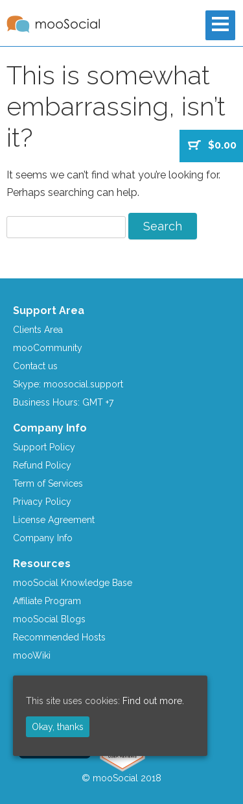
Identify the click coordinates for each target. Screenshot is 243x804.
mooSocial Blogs (49, 619)
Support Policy (44, 447)
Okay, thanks (58, 727)
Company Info (43, 538)
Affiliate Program (47, 601)
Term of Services (48, 483)
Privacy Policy (42, 501)
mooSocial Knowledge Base (72, 583)
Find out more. (153, 701)
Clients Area (38, 329)
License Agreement (54, 520)
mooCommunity (47, 348)
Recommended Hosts (59, 637)
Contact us (35, 366)
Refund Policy (42, 465)
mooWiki (32, 655)
